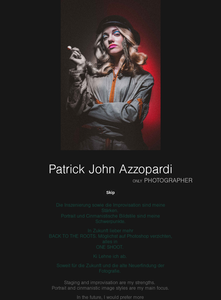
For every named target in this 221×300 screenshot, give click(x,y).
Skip (110, 192)
